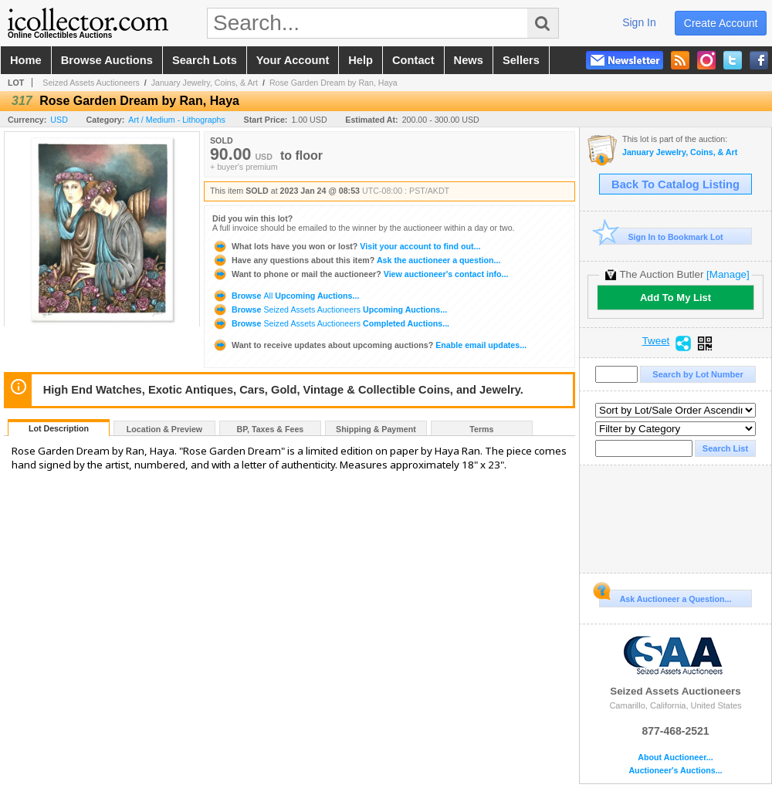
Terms (481, 429)
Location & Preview (164, 429)
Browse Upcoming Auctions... (285, 295)
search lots (204, 60)
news (468, 60)
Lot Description (59, 428)
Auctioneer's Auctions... (675, 770)
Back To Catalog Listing (675, 184)
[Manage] (727, 274)
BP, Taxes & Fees (270, 429)
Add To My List (675, 297)
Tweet (656, 341)
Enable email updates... (369, 345)
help (360, 60)
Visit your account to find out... (346, 246)
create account (721, 23)
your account (292, 60)
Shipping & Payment (376, 429)
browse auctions (107, 60)
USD (59, 119)
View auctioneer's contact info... (360, 274)
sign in (639, 22)
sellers (521, 60)
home (26, 60)
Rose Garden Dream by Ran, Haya (333, 82)
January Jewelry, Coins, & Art (204, 82)
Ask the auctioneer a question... (356, 260)
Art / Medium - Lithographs (176, 119)
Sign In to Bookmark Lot (661, 236)
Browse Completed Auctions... (330, 323)
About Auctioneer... (675, 757)
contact (413, 60)
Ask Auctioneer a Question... (665, 597)
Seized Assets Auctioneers (91, 82)
